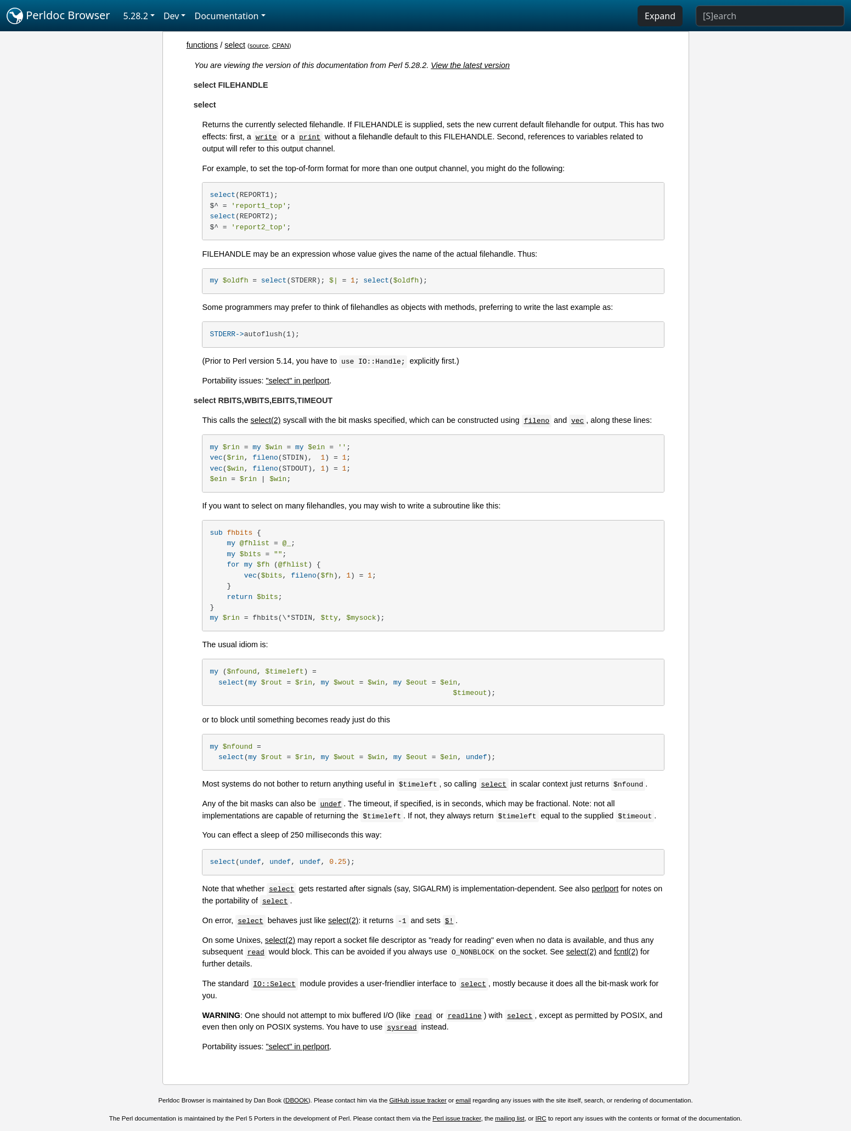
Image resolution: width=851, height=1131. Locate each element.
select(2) (265, 420)
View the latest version (470, 65)
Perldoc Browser (58, 16)
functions (202, 45)
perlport (605, 888)
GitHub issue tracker (418, 1100)
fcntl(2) (626, 951)
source (259, 45)
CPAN (280, 45)
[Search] (770, 15)
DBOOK (296, 1100)
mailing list (510, 1118)
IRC (541, 1118)
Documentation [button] (226, 16)
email (463, 1100)
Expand (660, 16)
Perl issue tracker (456, 1118)
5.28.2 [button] (135, 16)
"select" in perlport (297, 380)
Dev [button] (171, 16)
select (234, 45)
